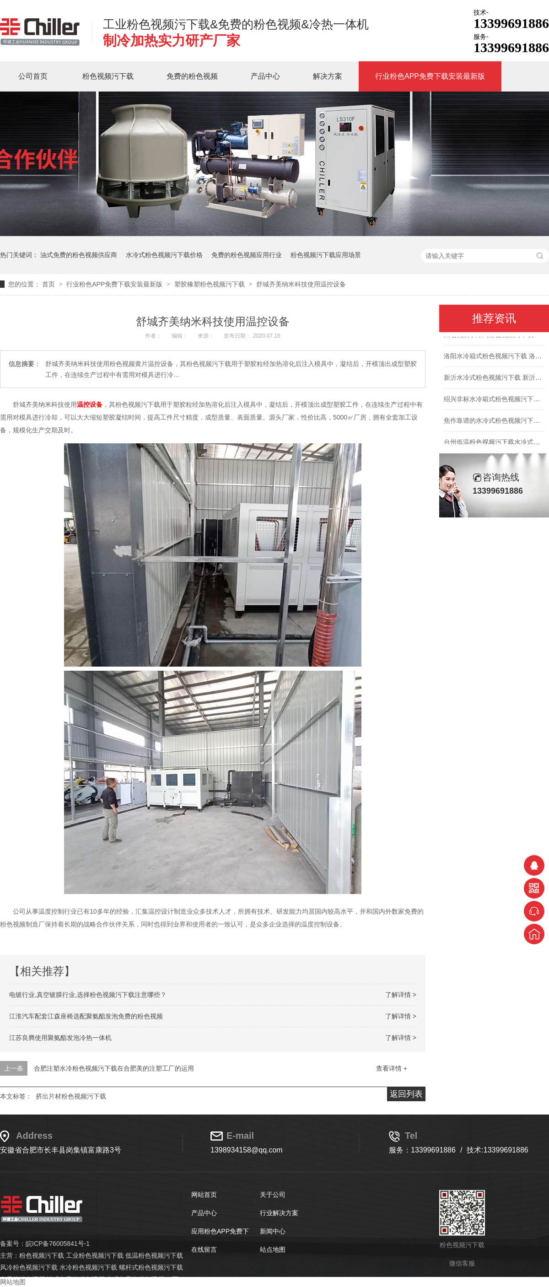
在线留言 (204, 1249)
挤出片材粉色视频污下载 (71, 1096)
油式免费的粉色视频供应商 (78, 254)
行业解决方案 (279, 1213)
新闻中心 (272, 1231)
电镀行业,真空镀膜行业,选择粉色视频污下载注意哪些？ (88, 994)
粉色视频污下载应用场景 (326, 254)
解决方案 (327, 76)
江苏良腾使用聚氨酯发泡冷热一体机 (60, 1037)
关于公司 (272, 1194)
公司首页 (33, 76)
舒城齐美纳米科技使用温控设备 (301, 284)
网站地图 (13, 1282)
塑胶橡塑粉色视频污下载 (210, 284)
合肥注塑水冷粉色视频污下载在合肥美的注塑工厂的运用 (114, 1068)
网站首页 (204, 1194)
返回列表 (406, 1094)
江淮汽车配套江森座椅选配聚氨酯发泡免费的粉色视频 (86, 1016)
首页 (49, 284)
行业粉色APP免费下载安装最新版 (430, 76)
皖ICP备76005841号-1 (58, 1243)
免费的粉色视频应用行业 (246, 254)
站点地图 (272, 1249)
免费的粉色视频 (192, 76)
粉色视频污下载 (108, 76)
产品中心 (265, 76)
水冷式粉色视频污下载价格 (164, 254)
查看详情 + (391, 1068)
